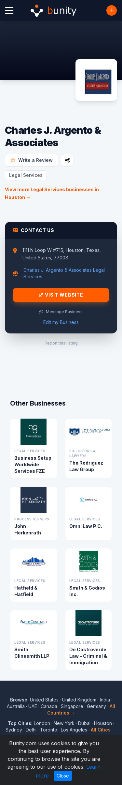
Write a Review (31, 160)
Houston (103, 723)
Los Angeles (74, 729)
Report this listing (61, 343)
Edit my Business (61, 322)
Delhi (31, 729)
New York (64, 723)
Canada (49, 706)
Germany (96, 706)
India (105, 699)
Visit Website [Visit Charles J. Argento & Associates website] (61, 295)
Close (63, 775)
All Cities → (103, 729)
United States (44, 699)
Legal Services (26, 175)
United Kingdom (79, 699)
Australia (16, 706)
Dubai (84, 723)
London (42, 723)
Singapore (72, 706)
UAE (32, 706)
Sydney (14, 729)
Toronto (48, 729)
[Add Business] (111, 10)
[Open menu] (9, 11)
